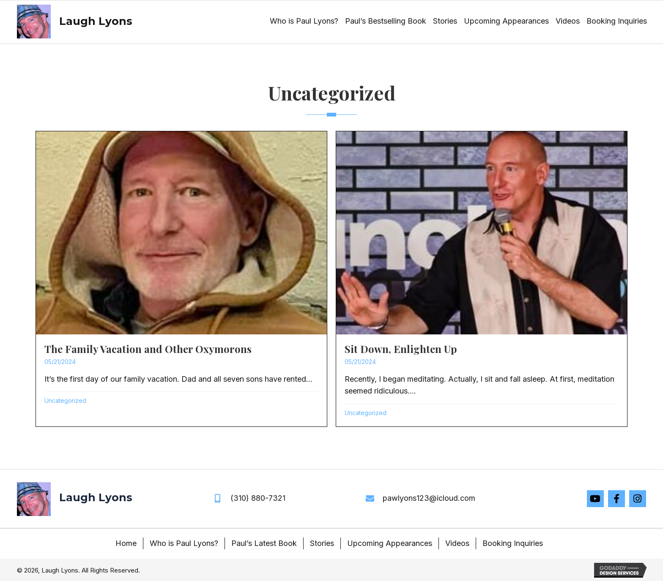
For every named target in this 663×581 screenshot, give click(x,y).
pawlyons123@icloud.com (429, 498)
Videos (457, 543)
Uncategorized (65, 400)
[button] (595, 498)
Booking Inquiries (512, 543)
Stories (322, 543)
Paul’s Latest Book (264, 543)
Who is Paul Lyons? (184, 543)
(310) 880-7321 (257, 498)
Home (126, 543)
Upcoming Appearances (389, 543)
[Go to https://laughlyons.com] (73, 22)
